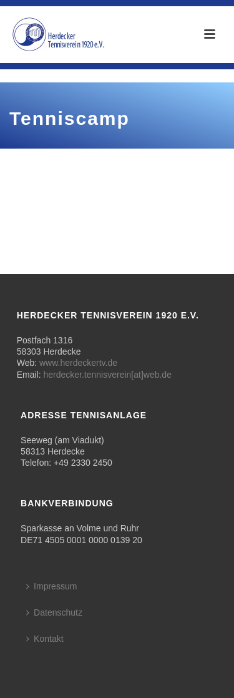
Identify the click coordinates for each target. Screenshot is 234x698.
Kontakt (44, 639)
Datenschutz (54, 612)
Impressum (51, 586)
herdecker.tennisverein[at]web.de (107, 375)
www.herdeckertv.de (78, 363)
